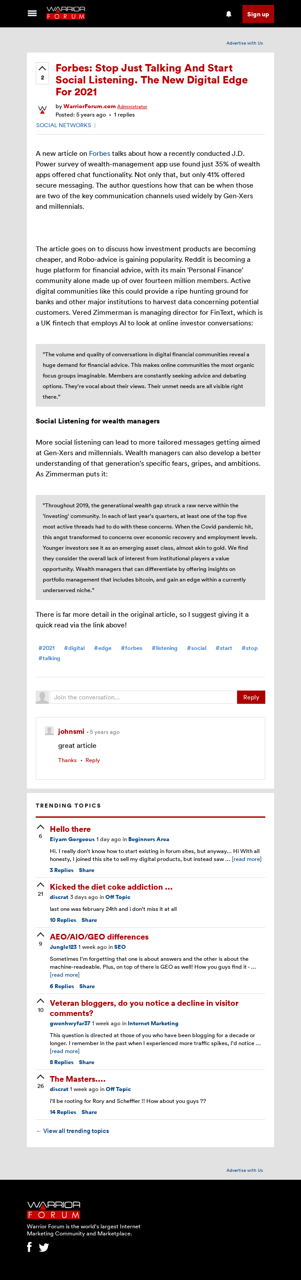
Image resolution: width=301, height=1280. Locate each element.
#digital (74, 648)
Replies (62, 870)
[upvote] (42, 73)
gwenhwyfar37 (70, 1023)
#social (196, 648)
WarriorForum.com (89, 106)
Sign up (258, 14)
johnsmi (72, 731)
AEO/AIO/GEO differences (99, 936)
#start (224, 648)
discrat (59, 897)
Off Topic (117, 897)
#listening (165, 648)
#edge (102, 648)
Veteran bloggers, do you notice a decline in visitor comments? (144, 1007)
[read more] (247, 859)
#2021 (46, 648)
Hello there (70, 828)
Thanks (67, 760)
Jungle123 (63, 947)
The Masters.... (78, 1078)
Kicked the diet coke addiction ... (111, 886)
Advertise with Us (245, 43)
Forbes (99, 153)
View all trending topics (72, 1130)
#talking (49, 658)
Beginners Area (148, 839)
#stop (250, 648)
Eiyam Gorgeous (72, 839)
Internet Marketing (153, 1023)
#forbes (131, 648)
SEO (120, 947)
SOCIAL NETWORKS (63, 125)
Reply (251, 697)
